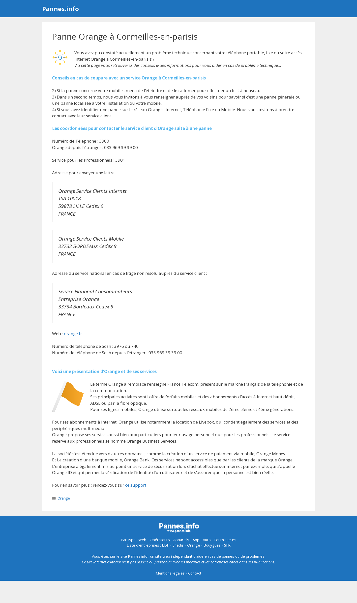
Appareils (181, 539)
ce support (135, 485)
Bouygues (212, 545)
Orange (64, 498)
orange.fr (73, 333)
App (196, 539)
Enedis (178, 545)
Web (142, 539)
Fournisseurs (225, 539)
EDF (165, 545)
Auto (207, 539)
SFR (227, 545)
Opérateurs (160, 539)
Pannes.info (60, 8)
